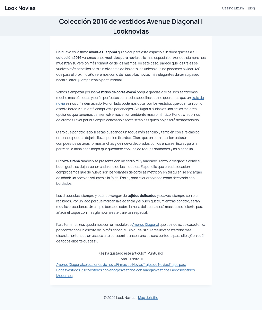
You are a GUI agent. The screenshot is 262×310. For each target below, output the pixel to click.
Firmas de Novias (129, 264)
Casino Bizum (233, 8)
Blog (251, 8)
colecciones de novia (99, 264)
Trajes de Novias (156, 264)
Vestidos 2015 (77, 270)
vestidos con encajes (105, 270)
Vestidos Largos (168, 270)
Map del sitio (148, 297)
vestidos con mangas (139, 270)
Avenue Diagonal (145, 224)
